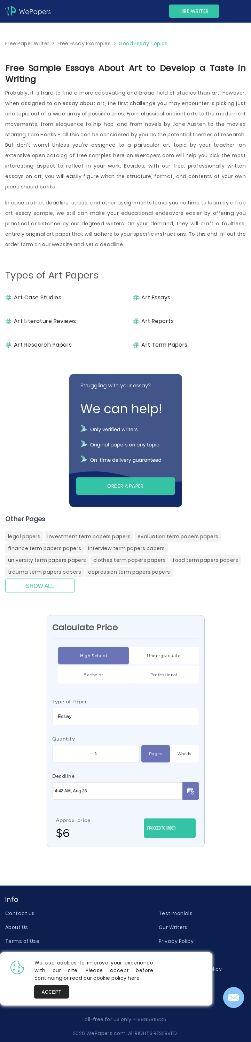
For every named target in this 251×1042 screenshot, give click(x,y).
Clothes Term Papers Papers (129, 560)
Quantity (63, 739)
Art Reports (157, 321)
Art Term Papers (164, 344)
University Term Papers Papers (47, 560)
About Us (16, 927)
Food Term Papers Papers (205, 560)
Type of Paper (69, 701)
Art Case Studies (37, 297)
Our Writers (173, 927)
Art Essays (155, 297)
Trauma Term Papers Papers (44, 571)
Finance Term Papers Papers (44, 548)
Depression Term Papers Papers (129, 571)
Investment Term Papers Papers (89, 536)
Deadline (63, 776)
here (134, 978)
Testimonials (176, 913)
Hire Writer (194, 11)
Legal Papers (24, 536)
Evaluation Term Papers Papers (178, 536)
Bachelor (80, 674)
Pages (151, 753)
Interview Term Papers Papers (126, 548)
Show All (40, 586)
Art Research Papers (43, 344)
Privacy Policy (176, 941)
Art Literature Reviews (45, 321)
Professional (152, 674)
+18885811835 (149, 1019)
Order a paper (125, 486)
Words (180, 753)
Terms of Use (22, 941)
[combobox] (125, 716)
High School (82, 655)
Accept (52, 992)
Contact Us (19, 913)
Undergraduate (154, 655)
